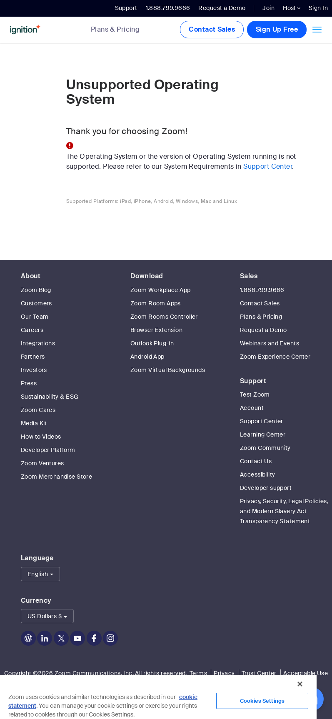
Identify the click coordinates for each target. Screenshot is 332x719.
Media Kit (34, 423)
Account (252, 408)
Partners (33, 356)
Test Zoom (255, 394)
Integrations (38, 343)
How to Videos (41, 436)
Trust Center (259, 673)
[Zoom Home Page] (42, 30)
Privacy (224, 673)
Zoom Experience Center (275, 356)
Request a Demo (221, 8)
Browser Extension (156, 330)
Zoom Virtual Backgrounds (167, 370)
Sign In (318, 8)
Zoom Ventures (42, 463)
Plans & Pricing (115, 29)
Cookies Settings (262, 700)
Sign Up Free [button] (277, 29)
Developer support (266, 488)
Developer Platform (48, 450)
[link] (121, 30)
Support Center (267, 166)
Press (29, 383)
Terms (198, 673)
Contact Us (256, 461)
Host (291, 8)
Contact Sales (212, 29)
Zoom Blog (36, 290)
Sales (248, 276)
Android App (147, 356)
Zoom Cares (38, 410)
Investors (34, 370)
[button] (40, 574)
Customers (36, 303)
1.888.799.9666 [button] (168, 8)
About (30, 276)
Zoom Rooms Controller (164, 316)
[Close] (299, 684)
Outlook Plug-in (152, 343)
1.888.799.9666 (262, 290)
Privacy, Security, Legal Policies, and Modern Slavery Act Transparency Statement (284, 511)
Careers (32, 330)
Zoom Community (265, 448)
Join (268, 8)
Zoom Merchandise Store (56, 476)
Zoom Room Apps (155, 303)
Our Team (34, 316)
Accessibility (257, 474)
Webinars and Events (269, 343)
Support (126, 8)
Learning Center (262, 434)
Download (146, 276)
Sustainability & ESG (49, 396)
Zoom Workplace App (160, 290)
